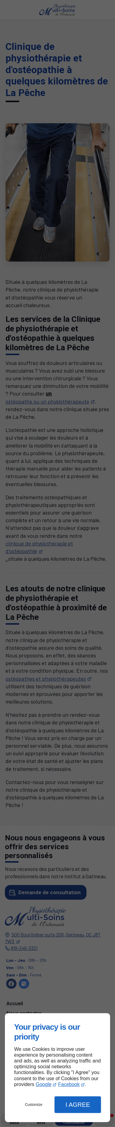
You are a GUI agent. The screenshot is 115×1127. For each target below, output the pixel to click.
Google (44, 1084)
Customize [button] (33, 1105)
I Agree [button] (78, 1104)
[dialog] (57, 1067)
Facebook (68, 1084)
